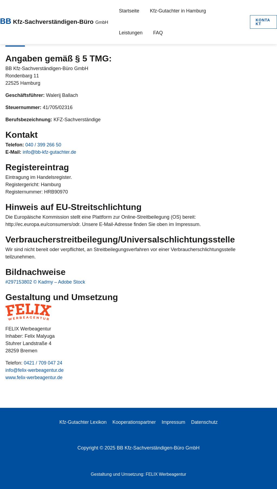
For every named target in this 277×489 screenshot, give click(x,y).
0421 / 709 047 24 (43, 363)
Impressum (173, 422)
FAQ (122, 32)
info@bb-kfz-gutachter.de (50, 152)
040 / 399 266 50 (43, 144)
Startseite (127, 10)
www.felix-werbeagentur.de (34, 377)
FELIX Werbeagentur (166, 474)
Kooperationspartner (135, 422)
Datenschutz (203, 422)
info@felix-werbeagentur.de (35, 370)
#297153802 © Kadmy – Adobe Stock (46, 282)
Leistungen (214, 10)
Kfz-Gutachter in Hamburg (170, 10)
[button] (262, 21)
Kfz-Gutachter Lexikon (84, 422)
